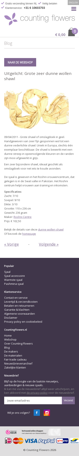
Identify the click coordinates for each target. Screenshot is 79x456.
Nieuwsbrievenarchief (18, 363)
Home (8, 335)
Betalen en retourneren (19, 306)
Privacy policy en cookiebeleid (23, 321)
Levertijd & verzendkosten (21, 302)
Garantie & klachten (16, 310)
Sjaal (7, 272)
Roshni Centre (23, 217)
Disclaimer (10, 317)
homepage (29, 234)
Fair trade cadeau (15, 359)
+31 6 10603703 (34, 7)
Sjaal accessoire (14, 276)
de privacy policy (37, 393)
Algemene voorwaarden (19, 313)
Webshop (10, 339)
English (73, 2)
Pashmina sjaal (14, 284)
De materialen (13, 355)
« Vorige (11, 244)
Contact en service (16, 298)
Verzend (68, 400)
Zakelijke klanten (15, 367)
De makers (11, 351)
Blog (7, 347)
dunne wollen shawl (51, 229)
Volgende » (49, 244)
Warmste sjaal (13, 280)
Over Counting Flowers (18, 343)
